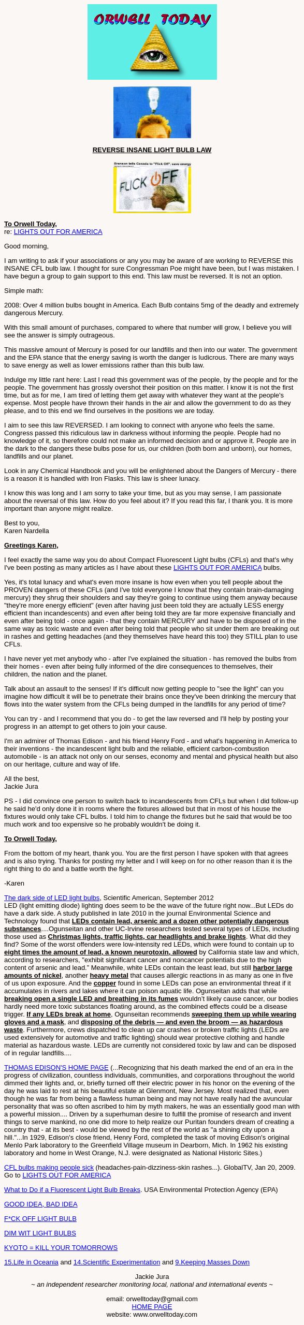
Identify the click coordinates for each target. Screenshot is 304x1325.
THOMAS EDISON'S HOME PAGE (56, 1067)
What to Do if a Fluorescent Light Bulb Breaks (72, 1190)
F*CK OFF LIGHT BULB (40, 1219)
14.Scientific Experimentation (117, 1262)
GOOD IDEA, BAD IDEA (41, 1204)
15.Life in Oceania (31, 1262)
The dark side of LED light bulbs (51, 898)
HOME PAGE (152, 1307)
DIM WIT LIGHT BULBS (40, 1233)
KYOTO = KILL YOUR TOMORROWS (61, 1248)
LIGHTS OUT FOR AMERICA (58, 231)
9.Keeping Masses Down (212, 1262)
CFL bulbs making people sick (49, 1167)
